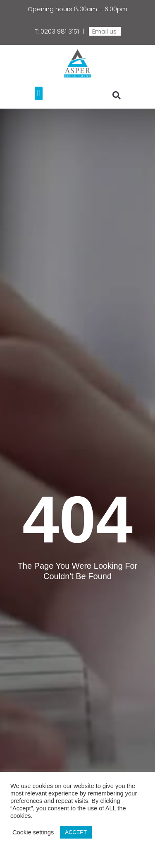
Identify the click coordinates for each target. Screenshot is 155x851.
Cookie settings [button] (33, 832)
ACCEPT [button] (76, 832)
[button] (39, 93)
